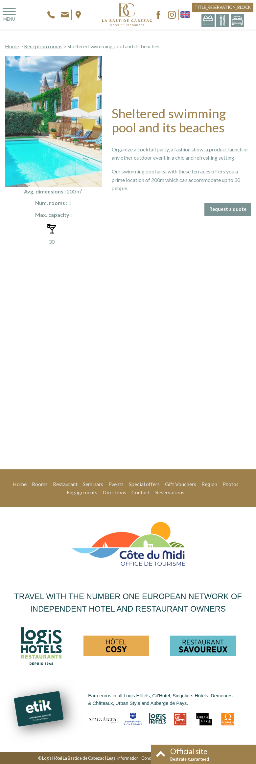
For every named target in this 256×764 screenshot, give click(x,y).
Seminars (93, 484)
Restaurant (65, 484)
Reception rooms (43, 46)
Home (12, 46)
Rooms (40, 484)
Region (209, 484)
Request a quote (227, 209)
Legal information (123, 758)
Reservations (169, 492)
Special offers (144, 484)
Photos (230, 484)
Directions (114, 492)
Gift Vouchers (180, 484)
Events (116, 484)
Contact (140, 492)
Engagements (82, 492)
